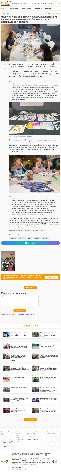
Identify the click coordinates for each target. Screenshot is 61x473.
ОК (59, 13)
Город (20, 3)
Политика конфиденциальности (32, 438)
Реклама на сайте (51, 438)
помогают (12, 226)
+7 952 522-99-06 (31, 434)
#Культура (22, 238)
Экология (26, 3)
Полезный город (11, 438)
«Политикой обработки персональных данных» (23, 315)
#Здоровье (45, 238)
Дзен (17, 441)
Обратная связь (10, 442)
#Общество (37, 238)
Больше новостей (30, 287)
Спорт (35, 3)
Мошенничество (38, 8)
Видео (46, 3)
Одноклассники (20, 439)
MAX (54, 13)
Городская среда (13, 8)
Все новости (30, 419)
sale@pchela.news (51, 436)
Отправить (19, 310)
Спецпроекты (53, 3)
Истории (41, 3)
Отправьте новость (51, 277)
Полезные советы (26, 8)
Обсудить (58, 238)
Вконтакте (19, 437)
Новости (15, 3)
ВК (56, 13)
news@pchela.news (32, 436)
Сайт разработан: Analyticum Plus (19, 469)
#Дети (29, 238)
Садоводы (48, 8)
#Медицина (13, 238)
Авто (31, 3)
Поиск (9, 436)
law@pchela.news (16, 467)
